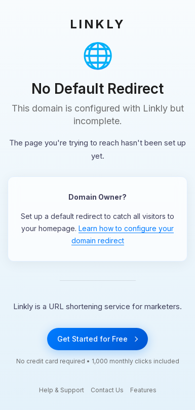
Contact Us (107, 390)
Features (143, 390)
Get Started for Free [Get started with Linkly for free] (97, 338)
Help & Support (61, 390)
